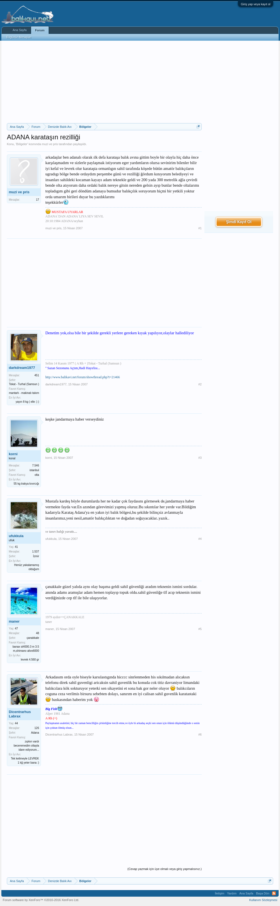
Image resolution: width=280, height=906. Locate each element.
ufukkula (16, 536)
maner (14, 621)
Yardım (232, 893)
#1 (200, 228)
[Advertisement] (104, 81)
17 (37, 199)
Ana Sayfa (20, 30)
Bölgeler (21, 144)
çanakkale (33, 637)
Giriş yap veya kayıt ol (255, 4)
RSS (274, 893)
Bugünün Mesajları (19, 37)
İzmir (36, 556)
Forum (40, 30)
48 (37, 633)
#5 (200, 629)
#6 (200, 734)
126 (36, 728)
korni (13, 454)
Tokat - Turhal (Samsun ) (24, 384)
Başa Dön (262, 893)
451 (36, 375)
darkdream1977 (22, 368)
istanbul (34, 470)
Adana (35, 732)
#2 (200, 384)
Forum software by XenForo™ (41, 900)
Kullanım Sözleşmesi (263, 900)
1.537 (35, 551)
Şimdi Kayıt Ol (238, 221)
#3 (200, 457)
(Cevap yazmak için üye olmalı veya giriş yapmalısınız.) (164, 869)
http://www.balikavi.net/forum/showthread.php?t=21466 (82, 377)
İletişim (219, 893)
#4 (200, 538)
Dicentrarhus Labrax (20, 714)
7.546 (35, 465)
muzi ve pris (50, 144)
